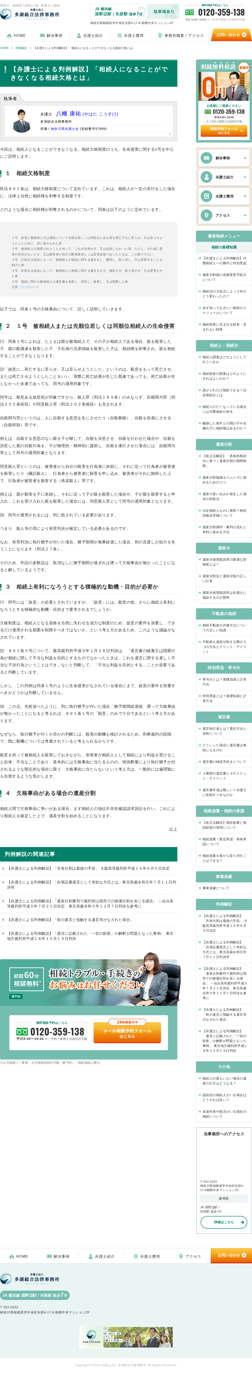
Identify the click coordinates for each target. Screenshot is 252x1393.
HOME (20, 36)
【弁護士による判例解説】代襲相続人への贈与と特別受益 (224, 260)
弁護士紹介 (93, 36)
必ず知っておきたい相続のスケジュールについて (224, 310)
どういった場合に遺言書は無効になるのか (224, 747)
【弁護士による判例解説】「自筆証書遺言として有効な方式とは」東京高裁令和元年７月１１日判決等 (91, 884)
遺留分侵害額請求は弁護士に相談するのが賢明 (224, 595)
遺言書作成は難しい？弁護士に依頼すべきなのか (224, 792)
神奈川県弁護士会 (65, 129)
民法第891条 (30, 287)
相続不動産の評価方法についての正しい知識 (224, 627)
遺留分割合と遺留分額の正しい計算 (224, 578)
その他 (224, 1067)
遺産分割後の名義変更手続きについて (224, 277)
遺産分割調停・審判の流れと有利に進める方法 (224, 529)
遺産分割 (224, 444)
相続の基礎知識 (224, 247)
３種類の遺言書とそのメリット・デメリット (224, 775)
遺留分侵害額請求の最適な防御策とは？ (224, 562)
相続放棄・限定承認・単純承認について (224, 841)
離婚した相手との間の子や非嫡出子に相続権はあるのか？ (226, 425)
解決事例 (55, 36)
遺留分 (224, 548)
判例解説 (224, 904)
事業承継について (216, 888)
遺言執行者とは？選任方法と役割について (224, 731)
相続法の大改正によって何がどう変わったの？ (224, 293)
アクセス (223, 215)
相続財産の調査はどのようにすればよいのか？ (224, 376)
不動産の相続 (224, 613)
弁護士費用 (134, 36)
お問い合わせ (229, 1255)
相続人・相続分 (224, 345)
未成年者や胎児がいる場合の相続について (224, 1114)
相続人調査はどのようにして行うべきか (224, 359)
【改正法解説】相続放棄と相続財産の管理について (224, 825)
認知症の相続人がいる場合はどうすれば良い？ (224, 1097)
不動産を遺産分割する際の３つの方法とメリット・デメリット (224, 646)
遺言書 (224, 717)
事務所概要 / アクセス (184, 36)
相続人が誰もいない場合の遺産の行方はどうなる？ (224, 1081)
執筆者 (10, 98)
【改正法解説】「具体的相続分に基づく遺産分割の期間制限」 (224, 461)
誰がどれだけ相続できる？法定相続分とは (224, 392)
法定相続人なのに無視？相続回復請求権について (224, 513)
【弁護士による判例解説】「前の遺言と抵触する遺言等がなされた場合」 (70, 920)
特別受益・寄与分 (224, 668)
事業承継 (224, 877)
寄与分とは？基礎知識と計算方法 (224, 681)
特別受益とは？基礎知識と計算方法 (224, 698)
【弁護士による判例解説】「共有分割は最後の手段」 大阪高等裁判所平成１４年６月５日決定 (88, 868)
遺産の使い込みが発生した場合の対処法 (224, 496)
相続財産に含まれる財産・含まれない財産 (224, 327)
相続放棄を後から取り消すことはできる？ (224, 858)
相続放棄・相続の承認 (224, 811)
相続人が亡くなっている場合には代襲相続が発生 (224, 409)
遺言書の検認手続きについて (224, 762)
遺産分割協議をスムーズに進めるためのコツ (224, 480)
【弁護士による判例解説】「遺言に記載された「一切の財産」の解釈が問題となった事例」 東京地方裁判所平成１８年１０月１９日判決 (90, 936)
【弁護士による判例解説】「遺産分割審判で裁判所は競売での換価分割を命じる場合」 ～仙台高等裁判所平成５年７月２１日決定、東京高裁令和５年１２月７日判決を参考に (90, 903)
